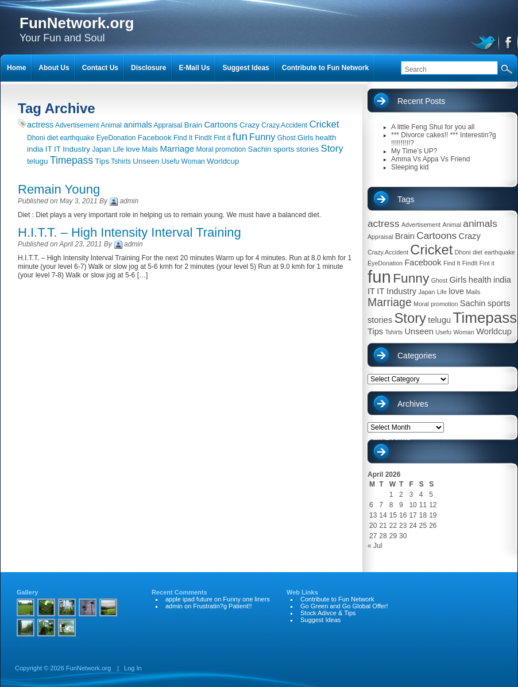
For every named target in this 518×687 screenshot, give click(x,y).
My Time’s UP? (414, 151)
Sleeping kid (409, 167)
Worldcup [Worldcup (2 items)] (223, 161)
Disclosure (148, 68)
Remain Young (59, 189)
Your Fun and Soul (77, 29)
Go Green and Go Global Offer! (344, 606)
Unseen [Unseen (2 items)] (146, 161)
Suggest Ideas (245, 68)
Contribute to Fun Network (325, 68)
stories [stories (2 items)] (307, 149)
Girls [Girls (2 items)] (305, 137)
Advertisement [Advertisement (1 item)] (77, 125)
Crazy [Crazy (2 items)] (249, 125)
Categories (416, 355)
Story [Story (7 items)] (332, 148)
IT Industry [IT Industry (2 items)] (72, 149)
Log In (133, 668)
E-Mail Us (194, 68)
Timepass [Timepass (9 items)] (71, 160)
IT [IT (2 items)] (48, 149)
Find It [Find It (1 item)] (182, 138)
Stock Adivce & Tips (328, 612)
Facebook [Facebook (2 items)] (155, 137)
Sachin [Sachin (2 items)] (260, 149)
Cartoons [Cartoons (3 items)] (220, 124)
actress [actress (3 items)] (40, 124)
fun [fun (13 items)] (240, 136)
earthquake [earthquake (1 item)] (77, 138)
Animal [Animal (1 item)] (111, 125)
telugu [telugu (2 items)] (37, 161)
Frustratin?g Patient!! (222, 606)
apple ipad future (188, 599)
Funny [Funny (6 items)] (262, 137)
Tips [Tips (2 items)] (102, 161)
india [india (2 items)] (35, 149)
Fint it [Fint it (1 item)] (222, 138)
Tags (406, 199)
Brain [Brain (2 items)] (193, 125)
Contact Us (100, 68)
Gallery (27, 592)
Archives (412, 403)
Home (16, 68)
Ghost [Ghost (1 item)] (286, 138)
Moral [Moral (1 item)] (204, 149)
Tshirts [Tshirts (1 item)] (121, 161)
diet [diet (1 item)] (52, 138)
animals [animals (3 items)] (137, 124)
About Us (53, 68)
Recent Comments (179, 592)
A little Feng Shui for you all (432, 127)
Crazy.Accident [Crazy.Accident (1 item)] (284, 125)
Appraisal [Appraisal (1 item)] (167, 125)
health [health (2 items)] (326, 137)
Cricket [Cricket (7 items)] (324, 124)
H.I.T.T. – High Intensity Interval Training (129, 232)
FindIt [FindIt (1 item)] (203, 138)
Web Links (302, 592)
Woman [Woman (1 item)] (193, 161)
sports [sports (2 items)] (284, 149)
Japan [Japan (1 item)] (101, 149)
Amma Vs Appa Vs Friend (430, 159)
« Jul (375, 546)
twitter (485, 41)
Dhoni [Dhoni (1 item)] (36, 138)
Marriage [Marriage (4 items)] (177, 148)
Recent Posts (421, 101)
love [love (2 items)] (133, 149)
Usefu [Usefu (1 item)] (170, 161)
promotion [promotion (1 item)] (230, 149)
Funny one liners (246, 599)
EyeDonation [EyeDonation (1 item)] (116, 138)
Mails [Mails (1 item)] (150, 149)
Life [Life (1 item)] (118, 149)
